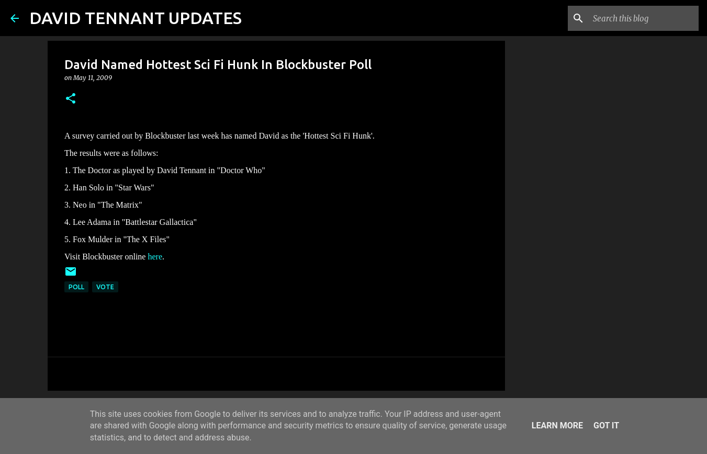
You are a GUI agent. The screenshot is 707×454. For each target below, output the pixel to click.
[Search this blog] (644, 18)
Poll (76, 286)
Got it (606, 425)
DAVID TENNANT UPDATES (135, 17)
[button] (70, 99)
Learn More (557, 425)
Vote (105, 286)
